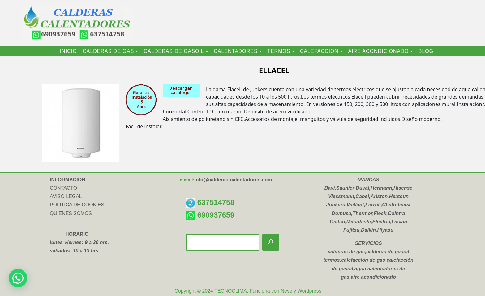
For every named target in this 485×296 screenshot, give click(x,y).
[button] (136, 51)
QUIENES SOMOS (71, 213)
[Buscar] (270, 242)
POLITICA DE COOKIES (77, 204)
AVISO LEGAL (66, 196)
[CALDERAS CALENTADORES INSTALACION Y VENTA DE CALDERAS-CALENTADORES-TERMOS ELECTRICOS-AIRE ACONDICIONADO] (72, 23)
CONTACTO (63, 188)
